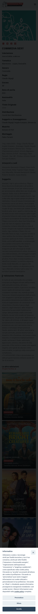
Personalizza (19, 598)
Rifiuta (19, 603)
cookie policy (19, 592)
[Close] (33, 552)
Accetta (19, 609)
